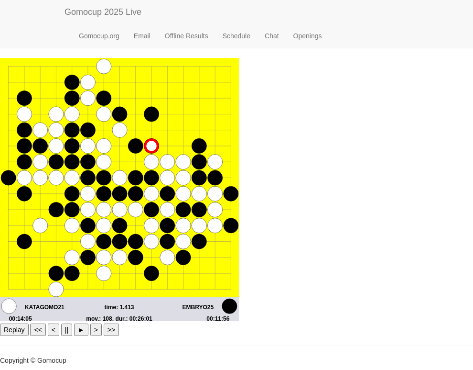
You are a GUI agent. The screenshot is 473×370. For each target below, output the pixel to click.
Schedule (236, 36)
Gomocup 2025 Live (102, 12)
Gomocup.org (99, 36)
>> (111, 330)
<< (38, 330)
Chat (272, 36)
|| (66, 330)
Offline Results (186, 36)
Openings (307, 36)
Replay (14, 330)
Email (142, 36)
